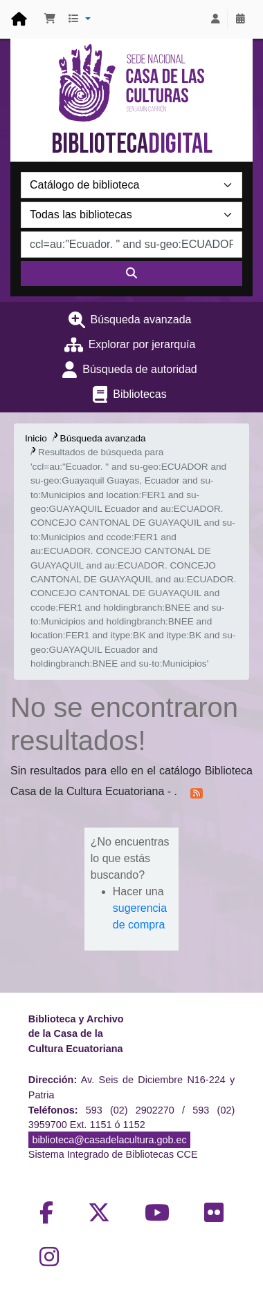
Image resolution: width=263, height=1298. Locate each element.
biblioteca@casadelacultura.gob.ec (109, 1139)
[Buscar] (131, 273)
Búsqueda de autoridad (139, 369)
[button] (50, 19)
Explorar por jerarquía (142, 344)
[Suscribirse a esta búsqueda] (196, 792)
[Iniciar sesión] (215, 19)
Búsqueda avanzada (141, 319)
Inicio (36, 438)
